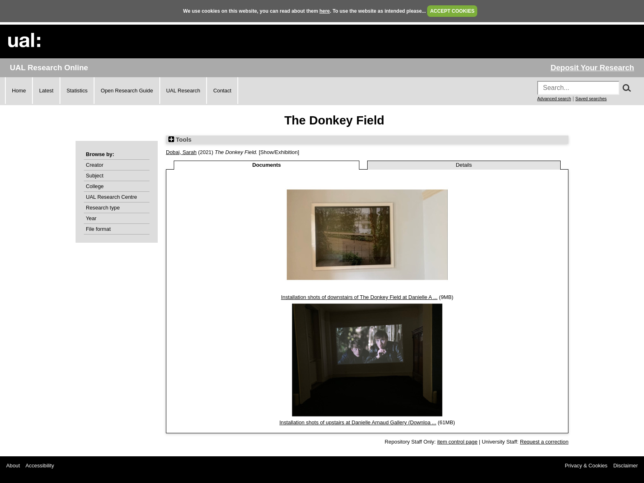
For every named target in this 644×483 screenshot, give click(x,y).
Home (19, 90)
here (325, 11)
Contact (222, 90)
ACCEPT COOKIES (452, 11)
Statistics (77, 90)
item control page (457, 442)
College (95, 186)
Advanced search (554, 98)
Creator (95, 165)
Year (91, 218)
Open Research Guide (127, 90)
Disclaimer (625, 465)
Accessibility (39, 465)
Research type (103, 208)
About (13, 465)
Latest (46, 90)
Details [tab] (464, 165)
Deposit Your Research (592, 67)
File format (98, 229)
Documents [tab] (266, 165)
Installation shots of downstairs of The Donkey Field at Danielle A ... (359, 297)
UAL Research (183, 90)
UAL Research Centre (111, 197)
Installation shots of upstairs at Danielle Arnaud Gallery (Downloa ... (357, 422)
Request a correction (544, 442)
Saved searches (591, 98)
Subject (95, 175)
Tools (179, 139)
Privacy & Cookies (586, 465)
